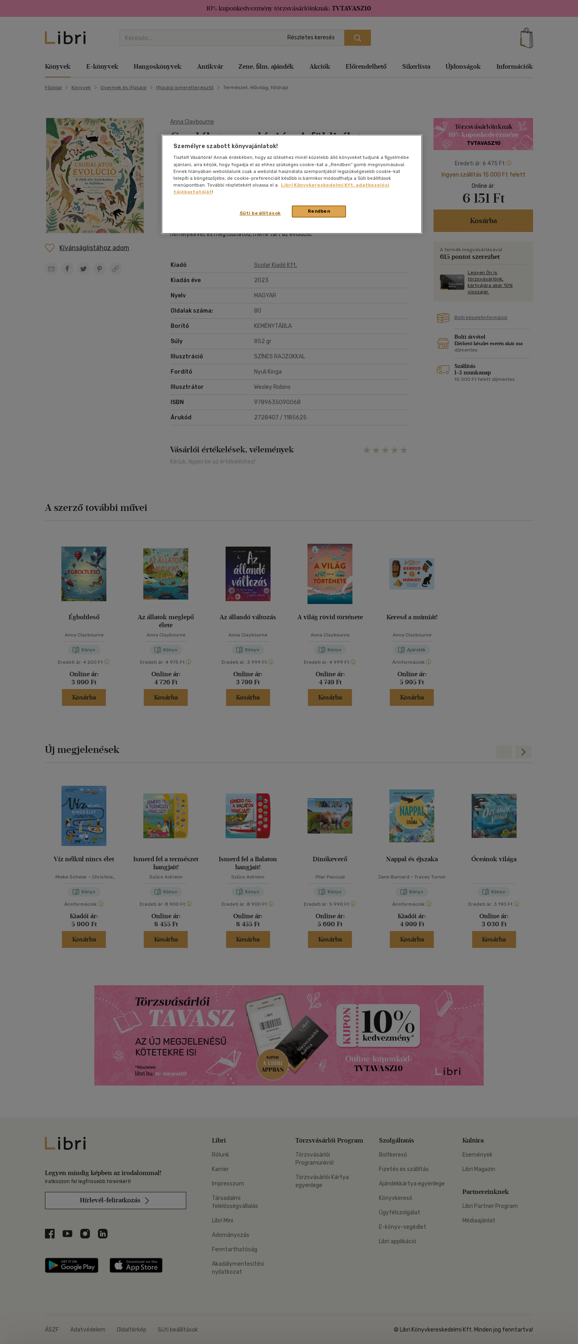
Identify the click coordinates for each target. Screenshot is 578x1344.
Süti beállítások (260, 213)
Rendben (319, 211)
